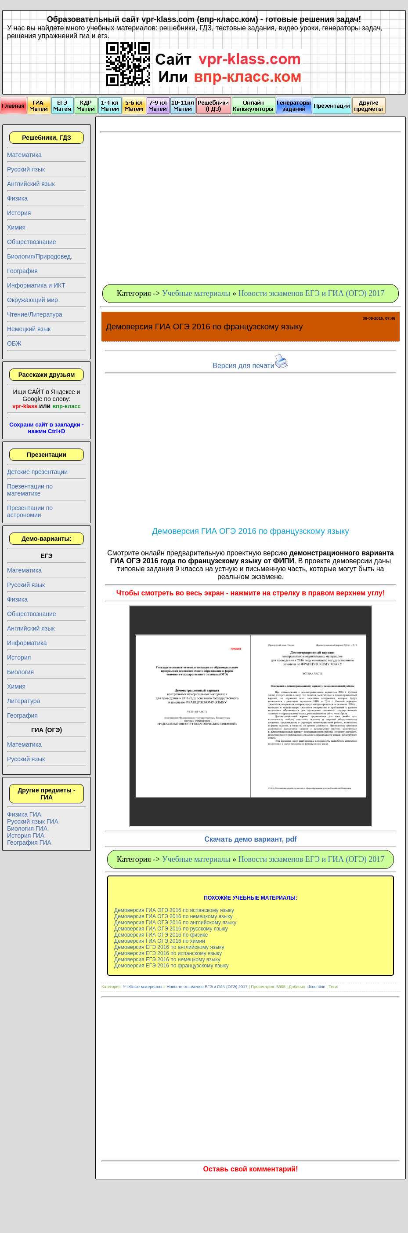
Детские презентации (37, 471)
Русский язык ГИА (32, 821)
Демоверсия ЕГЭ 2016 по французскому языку (171, 966)
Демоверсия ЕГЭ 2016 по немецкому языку (167, 959)
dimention (316, 987)
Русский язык (26, 169)
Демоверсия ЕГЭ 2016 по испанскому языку (168, 953)
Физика (17, 198)
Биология (20, 671)
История (19, 212)
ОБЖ (14, 343)
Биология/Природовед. (39, 256)
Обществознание (31, 241)
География (22, 270)
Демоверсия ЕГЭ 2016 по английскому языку (169, 947)
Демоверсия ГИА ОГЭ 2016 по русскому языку (171, 929)
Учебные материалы (196, 293)
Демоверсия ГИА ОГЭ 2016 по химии (159, 941)
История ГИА (25, 835)
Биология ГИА (27, 828)
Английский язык (31, 183)
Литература (23, 700)
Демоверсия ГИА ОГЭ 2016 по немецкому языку (173, 916)
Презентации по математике (30, 490)
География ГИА (29, 842)
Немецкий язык (29, 328)
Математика (24, 154)
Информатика (27, 642)
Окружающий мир (32, 299)
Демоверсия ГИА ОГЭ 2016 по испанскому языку (174, 910)
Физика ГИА (24, 814)
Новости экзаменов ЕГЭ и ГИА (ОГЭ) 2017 (311, 293)
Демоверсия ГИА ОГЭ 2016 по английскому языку (175, 922)
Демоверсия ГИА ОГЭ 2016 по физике (161, 935)
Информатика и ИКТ (36, 285)
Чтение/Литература (34, 314)
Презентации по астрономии (30, 511)
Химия (16, 227)
